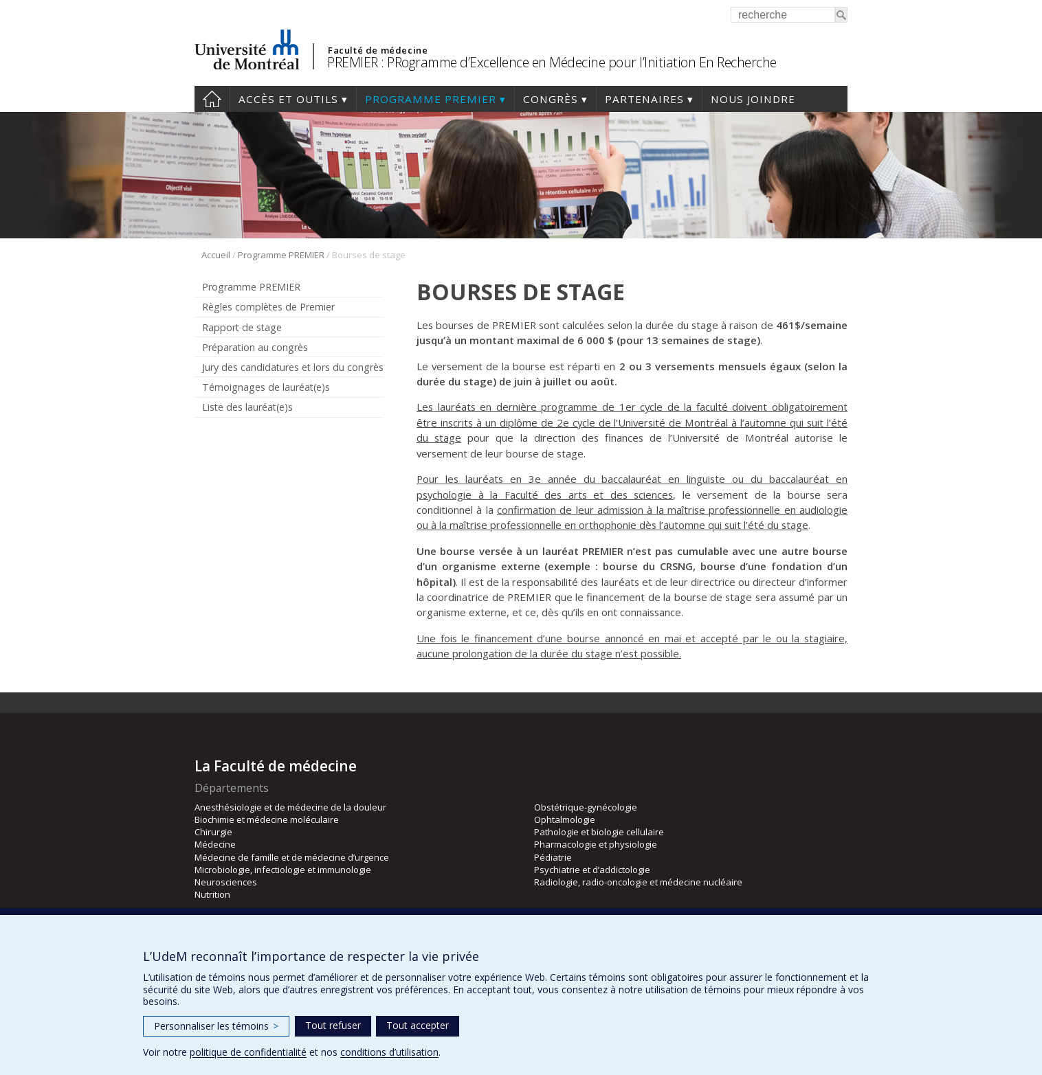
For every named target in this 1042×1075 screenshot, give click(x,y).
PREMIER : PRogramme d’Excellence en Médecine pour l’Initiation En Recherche (552, 62)
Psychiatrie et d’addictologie (592, 869)
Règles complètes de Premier (268, 306)
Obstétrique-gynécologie (585, 807)
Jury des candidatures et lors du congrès (293, 367)
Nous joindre (753, 99)
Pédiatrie (553, 857)
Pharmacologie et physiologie (595, 844)
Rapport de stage (242, 327)
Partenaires (644, 99)
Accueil (212, 99)
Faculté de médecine (378, 50)
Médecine (215, 844)
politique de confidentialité (248, 1052)
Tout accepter (417, 1025)
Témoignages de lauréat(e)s (266, 387)
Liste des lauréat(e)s (247, 407)
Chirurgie (213, 832)
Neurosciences (226, 882)
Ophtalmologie (564, 819)
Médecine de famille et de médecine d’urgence (292, 857)
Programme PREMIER (430, 99)
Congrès (550, 99)
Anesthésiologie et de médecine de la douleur (290, 807)
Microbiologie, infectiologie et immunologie (283, 869)
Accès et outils (288, 99)
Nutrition (212, 894)
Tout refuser (333, 1025)
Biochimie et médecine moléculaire (267, 819)
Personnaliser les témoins (216, 1025)
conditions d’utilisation (389, 1052)
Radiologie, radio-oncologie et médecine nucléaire (638, 882)
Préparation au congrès (255, 347)
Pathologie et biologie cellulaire (599, 832)
